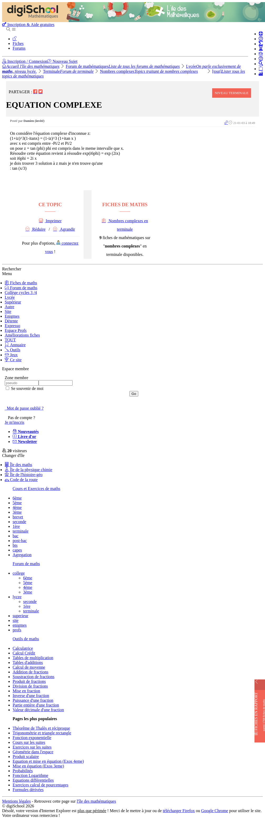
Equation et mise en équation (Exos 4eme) (48, 761)
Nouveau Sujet (62, 61)
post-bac (20, 540)
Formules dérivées (28, 789)
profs (17, 630)
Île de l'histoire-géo (24, 474)
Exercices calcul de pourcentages (40, 785)
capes (17, 550)
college (19, 573)
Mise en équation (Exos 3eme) (38, 766)
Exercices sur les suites (32, 747)
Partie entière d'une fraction (36, 705)
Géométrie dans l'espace (33, 752)
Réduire (36, 229)
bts (15, 545)
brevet (18, 517)
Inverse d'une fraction (31, 695)
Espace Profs (16, 330)
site (15, 620)
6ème (17, 498)
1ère (16, 526)
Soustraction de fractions (33, 676)
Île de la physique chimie (28, 469)
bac (15, 536)
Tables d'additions (28, 662)
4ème (17, 507)
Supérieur (13, 302)
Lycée (10, 297)
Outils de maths (26, 639)
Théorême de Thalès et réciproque (41, 728)
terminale (20, 531)
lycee (17, 597)
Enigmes (12, 316)
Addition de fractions (30, 672)
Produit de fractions (29, 681)
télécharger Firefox (179, 810)
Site (8, 311)
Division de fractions (30, 686)
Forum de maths (21, 288)
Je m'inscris (14, 422)
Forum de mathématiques (123, 66)
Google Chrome (214, 810)
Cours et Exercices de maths (36, 488)
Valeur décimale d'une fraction (38, 710)
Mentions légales (16, 801)
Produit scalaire (26, 756)
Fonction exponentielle (32, 737)
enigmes (20, 625)
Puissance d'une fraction (33, 700)
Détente (11, 321)
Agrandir (64, 229)
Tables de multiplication (33, 658)
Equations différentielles (33, 780)
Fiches (18, 43)
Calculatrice (23, 648)
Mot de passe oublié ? (24, 408)
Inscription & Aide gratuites (28, 24)
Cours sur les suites (29, 742)
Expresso (12, 325)
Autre (9, 307)
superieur (20, 615)
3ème (17, 512)
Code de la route (21, 479)
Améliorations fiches (22, 335)
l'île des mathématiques (96, 801)
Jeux (11, 355)
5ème (17, 503)
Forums (19, 48)
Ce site (13, 360)
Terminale (68, 71)
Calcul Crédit (24, 653)
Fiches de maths (21, 283)
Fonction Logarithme (30, 775)
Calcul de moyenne (29, 667)
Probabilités (23, 771)
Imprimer (50, 221)
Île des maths (18, 464)
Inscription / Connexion (24, 61)
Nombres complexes (149, 71)
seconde (19, 521)
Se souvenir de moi (26, 388)
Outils (12, 350)
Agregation (22, 555)
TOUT (10, 340)
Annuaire (15, 345)
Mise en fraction (26, 691)
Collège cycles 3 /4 (21, 292)
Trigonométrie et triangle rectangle (42, 733)
